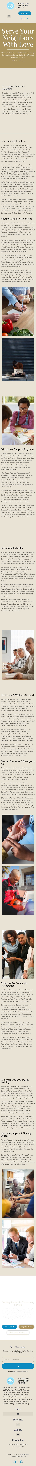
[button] (9, 16)
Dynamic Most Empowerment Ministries (19, 1455)
